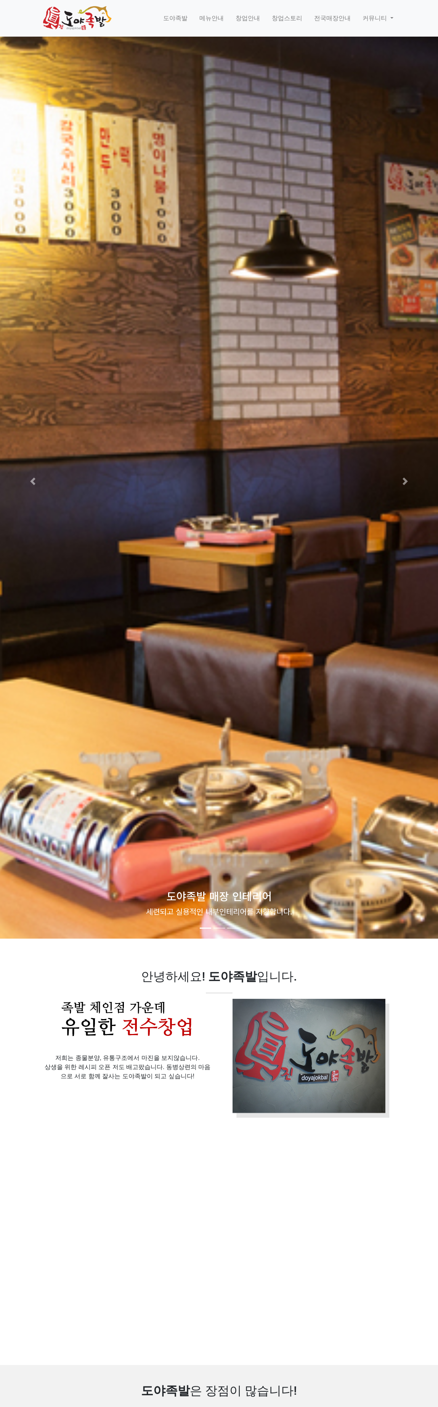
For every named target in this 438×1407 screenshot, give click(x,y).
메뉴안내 (211, 18)
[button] (33, 481)
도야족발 (175, 18)
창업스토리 (287, 18)
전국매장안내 (332, 18)
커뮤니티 (375, 18)
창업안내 (248, 18)
